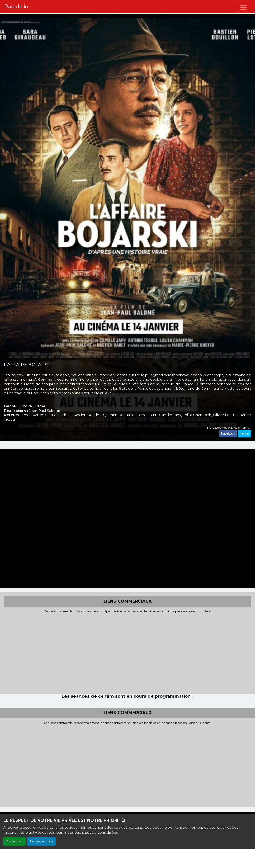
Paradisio (16, 6)
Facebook (228, 433)
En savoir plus (41, 841)
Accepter (14, 841)
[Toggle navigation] (243, 7)
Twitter (244, 433)
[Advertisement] (127, 653)
